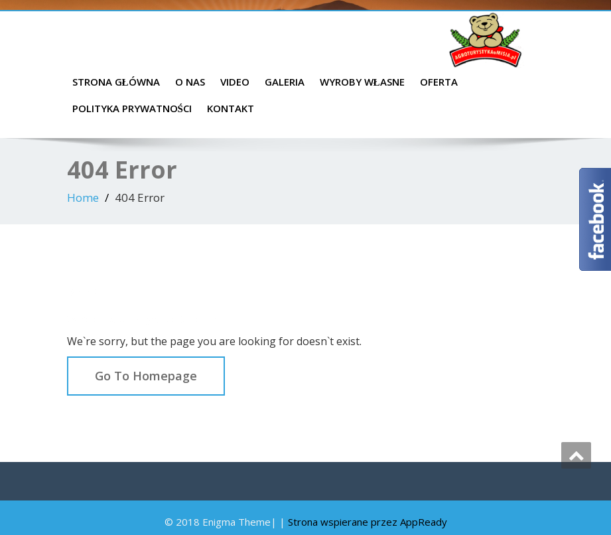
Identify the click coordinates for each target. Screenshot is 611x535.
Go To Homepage (146, 376)
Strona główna (116, 81)
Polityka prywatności (132, 108)
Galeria (285, 81)
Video (234, 81)
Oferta (439, 81)
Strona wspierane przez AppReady (367, 521)
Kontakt (230, 108)
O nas (190, 81)
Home (83, 197)
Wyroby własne (362, 81)
